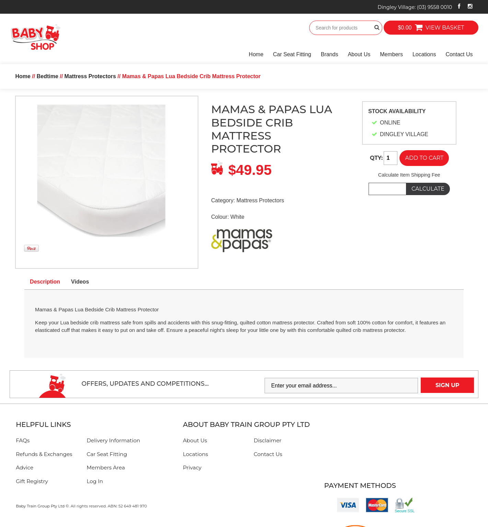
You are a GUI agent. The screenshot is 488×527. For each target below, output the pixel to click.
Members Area (106, 467)
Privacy (192, 467)
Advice (24, 467)
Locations (424, 54)
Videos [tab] (80, 282)
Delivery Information (113, 440)
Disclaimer (267, 440)
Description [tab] (45, 282)
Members (391, 54)
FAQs (23, 440)
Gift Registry (32, 481)
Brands (329, 54)
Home (256, 54)
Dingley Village (414, 7)
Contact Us (459, 54)
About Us (359, 54)
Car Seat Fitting (292, 54)
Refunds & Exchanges (44, 454)
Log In (95, 481)
